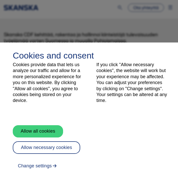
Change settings (35, 165)
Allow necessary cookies (46, 147)
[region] (89, 113)
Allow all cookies (38, 131)
